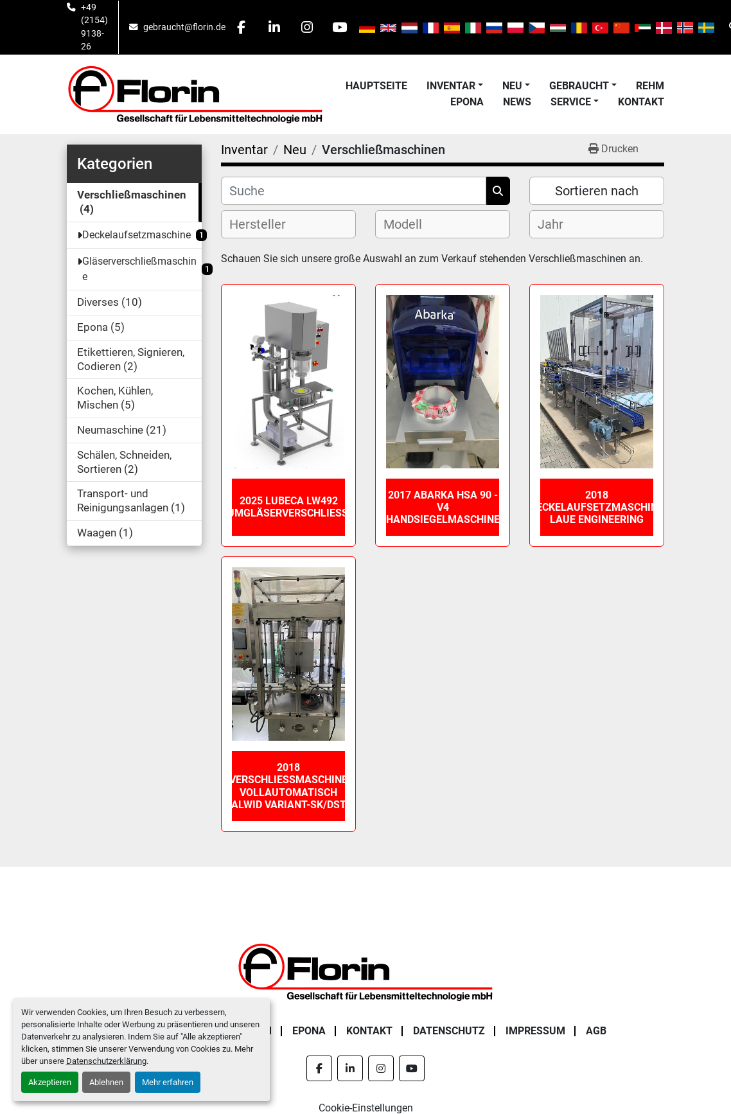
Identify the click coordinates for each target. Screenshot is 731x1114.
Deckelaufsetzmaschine (136, 235)
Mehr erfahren (167, 1082)
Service (570, 102)
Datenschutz (449, 1031)
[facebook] (241, 27)
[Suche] (353, 191)
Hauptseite (376, 86)
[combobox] (288, 224)
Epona (467, 102)
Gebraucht (579, 86)
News (517, 102)
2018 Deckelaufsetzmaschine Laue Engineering (597, 507)
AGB (596, 1031)
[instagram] (307, 27)
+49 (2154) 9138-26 (94, 26)
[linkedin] (274, 27)
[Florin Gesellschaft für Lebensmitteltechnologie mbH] (365, 971)
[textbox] (268, 224)
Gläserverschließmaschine (139, 269)
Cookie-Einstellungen (366, 1108)
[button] (455, 86)
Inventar (451, 86)
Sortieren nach (597, 191)
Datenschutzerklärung (106, 1061)
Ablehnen (106, 1082)
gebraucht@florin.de (184, 27)
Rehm (650, 86)
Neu (512, 86)
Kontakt (641, 102)
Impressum (535, 1031)
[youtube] (340, 27)
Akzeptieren (49, 1082)
